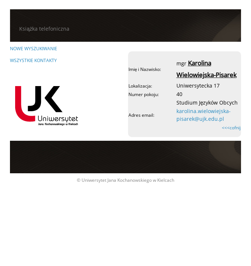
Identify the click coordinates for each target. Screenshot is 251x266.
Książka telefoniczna (44, 28)
